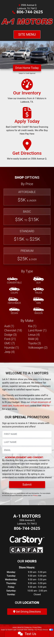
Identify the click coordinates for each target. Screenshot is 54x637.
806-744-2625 (30, 12)
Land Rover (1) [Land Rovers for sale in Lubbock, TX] (37, 330)
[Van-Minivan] (38, 301)
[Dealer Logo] (27, 22)
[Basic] (27, 216)
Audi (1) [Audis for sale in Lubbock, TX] (9, 326)
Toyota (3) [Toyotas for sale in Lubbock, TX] (34, 343)
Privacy (35, 495)
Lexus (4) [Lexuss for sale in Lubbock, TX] (34, 334)
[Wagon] (38, 311)
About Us (20, 627)
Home (14, 627)
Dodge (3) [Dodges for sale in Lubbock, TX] (10, 334)
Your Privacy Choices (44, 630)
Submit (27, 484)
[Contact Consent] (3, 457)
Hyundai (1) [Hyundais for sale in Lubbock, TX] (11, 347)
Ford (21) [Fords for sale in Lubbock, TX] (10, 339)
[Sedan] (14, 311)
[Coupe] (14, 291)
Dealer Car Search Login (8, 630)
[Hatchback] (14, 301)
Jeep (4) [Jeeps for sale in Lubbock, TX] (9, 352)
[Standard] (27, 236)
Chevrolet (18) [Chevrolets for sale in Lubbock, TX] (13, 330)
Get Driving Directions (27, 611)
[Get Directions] (27, 150)
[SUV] (38, 280)
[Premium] (27, 255)
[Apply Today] (27, 122)
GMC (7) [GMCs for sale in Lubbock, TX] (9, 343)
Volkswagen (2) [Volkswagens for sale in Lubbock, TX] (38, 347)
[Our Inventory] (27, 92)
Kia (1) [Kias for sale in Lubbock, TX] (32, 326)
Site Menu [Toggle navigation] (27, 34)
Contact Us (28, 627)
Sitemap (30, 630)
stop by (46, 405)
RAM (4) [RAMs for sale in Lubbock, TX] (33, 339)
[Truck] (38, 291)
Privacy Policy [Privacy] (37, 627)
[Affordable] (27, 197)
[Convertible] (14, 280)
